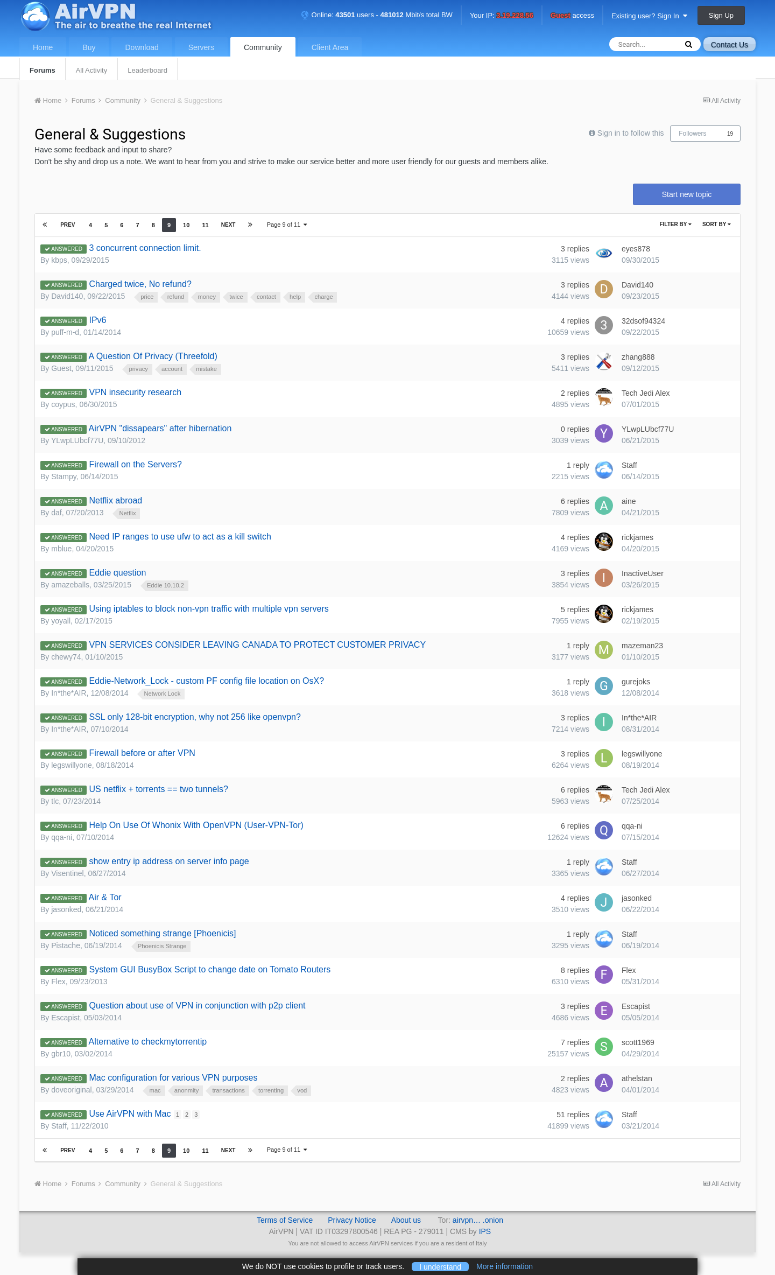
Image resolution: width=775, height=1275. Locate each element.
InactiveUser (643, 573)
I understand (440, 1266)
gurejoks (636, 681)
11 (204, 225)
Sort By (716, 224)
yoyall (61, 621)
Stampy (63, 476)
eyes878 (636, 248)
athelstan (637, 1078)
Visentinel (67, 873)
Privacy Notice (352, 1220)
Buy (88, 47)
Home (43, 47)
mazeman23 (642, 645)
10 (185, 225)
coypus (63, 404)
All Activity (92, 70)
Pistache (65, 945)
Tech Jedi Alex (646, 393)
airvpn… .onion (478, 1220)
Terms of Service (285, 1220)
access (572, 16)
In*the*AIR (68, 693)
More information (504, 1266)
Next (227, 225)
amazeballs (70, 584)
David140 (67, 296)
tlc (55, 801)
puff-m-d (65, 332)
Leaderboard (147, 70)
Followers (692, 133)
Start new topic (687, 194)
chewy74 (66, 657)
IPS (485, 1231)
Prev (68, 225)
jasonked (66, 909)
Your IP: (501, 16)
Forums (42, 70)
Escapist (65, 1017)
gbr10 (61, 1053)
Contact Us (729, 44)
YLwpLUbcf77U (77, 440)
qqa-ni (61, 837)
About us (406, 1220)
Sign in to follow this (630, 133)
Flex (58, 981)
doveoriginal (71, 1089)
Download (141, 47)
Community (263, 47)
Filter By (675, 224)
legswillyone (71, 765)
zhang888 (638, 357)
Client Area (330, 47)
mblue (61, 548)
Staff (629, 465)
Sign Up (721, 15)
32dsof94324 (643, 321)
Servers (201, 47)
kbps (59, 260)
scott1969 (638, 1042)
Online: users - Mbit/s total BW (377, 15)
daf (56, 512)
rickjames (637, 537)
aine (629, 501)
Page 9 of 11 (286, 224)
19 (730, 134)
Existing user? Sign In (649, 16)
